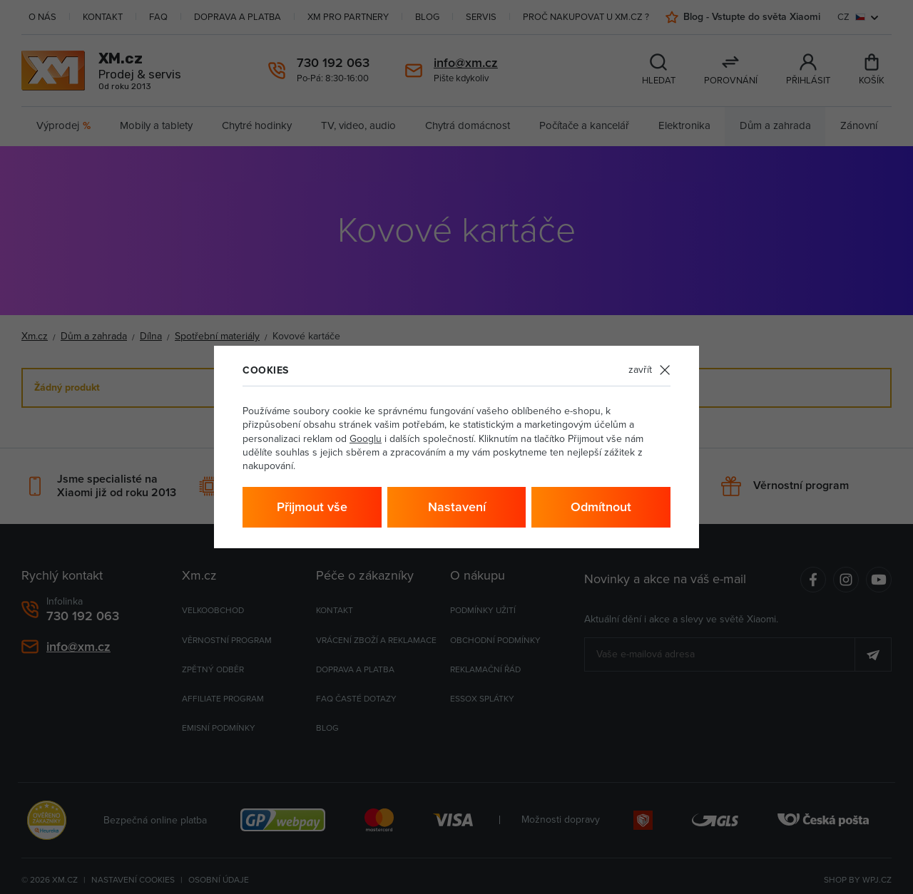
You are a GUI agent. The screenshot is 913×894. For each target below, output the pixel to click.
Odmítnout (601, 507)
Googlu (366, 439)
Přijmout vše (312, 507)
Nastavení (457, 507)
